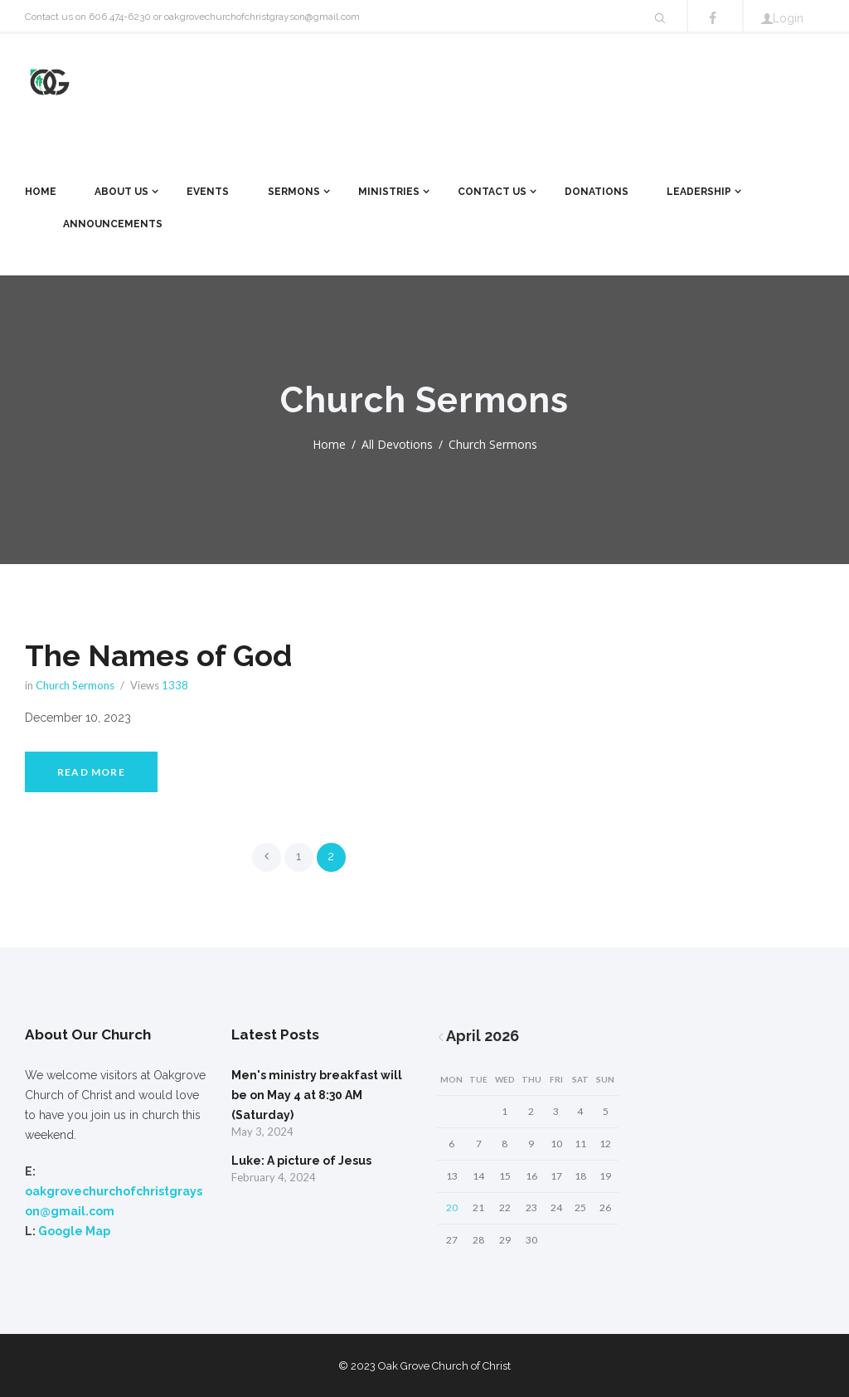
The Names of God (158, 655)
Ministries (389, 191)
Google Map (74, 1231)
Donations (596, 191)
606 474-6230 (120, 16)
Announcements (113, 224)
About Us (121, 191)
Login (788, 18)
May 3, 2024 (262, 1131)
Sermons (294, 191)
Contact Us (492, 191)
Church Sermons (75, 685)
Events (208, 191)
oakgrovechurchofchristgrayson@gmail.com (262, 16)
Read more (91, 772)
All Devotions (397, 444)
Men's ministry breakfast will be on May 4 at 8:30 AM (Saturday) (316, 1095)
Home (40, 191)
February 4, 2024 (273, 1177)
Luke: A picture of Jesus (301, 1160)
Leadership (699, 191)
